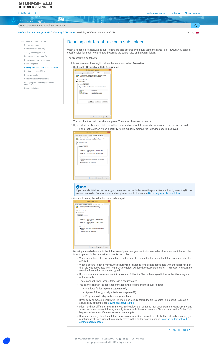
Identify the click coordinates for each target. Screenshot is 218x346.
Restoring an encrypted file (35, 56)
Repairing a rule (31, 75)
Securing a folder (31, 45)
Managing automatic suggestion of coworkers (39, 83)
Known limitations (32, 88)
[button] (195, 25)
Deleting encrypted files (34, 71)
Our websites (138, 339)
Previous (176, 330)
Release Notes (154, 13)
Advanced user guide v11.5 (39, 32)
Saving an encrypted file (34, 52)
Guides (173, 13)
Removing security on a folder (37, 60)
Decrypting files (31, 64)
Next (185, 330)
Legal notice (125, 342)
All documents (192, 13)
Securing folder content (65, 32)
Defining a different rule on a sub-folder (41, 67)
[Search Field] (109, 25)
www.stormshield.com (87, 339)
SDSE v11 (27, 13)
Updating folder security (34, 49)
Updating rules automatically (36, 79)
